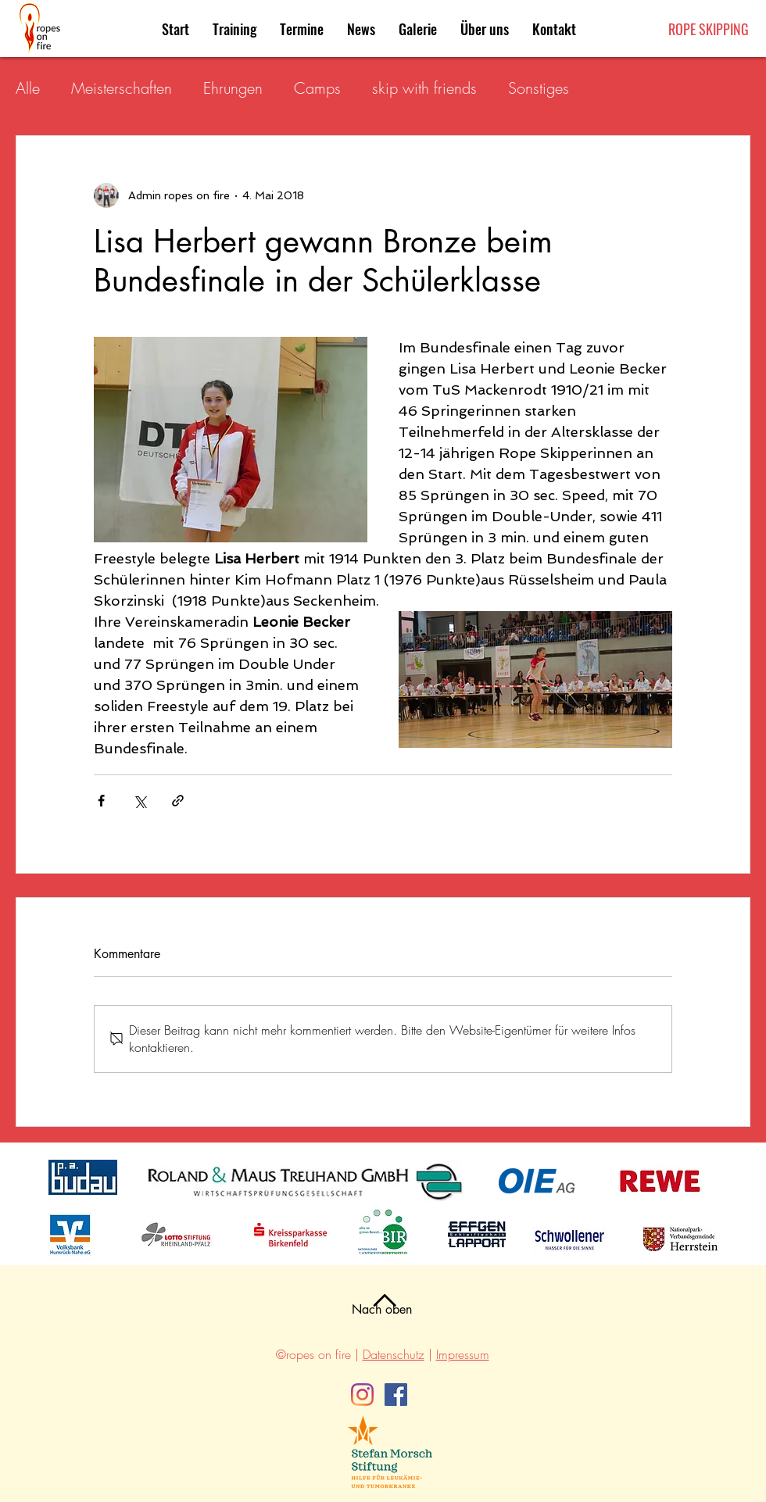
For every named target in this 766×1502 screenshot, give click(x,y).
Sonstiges (538, 87)
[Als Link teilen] (177, 800)
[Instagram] (362, 1394)
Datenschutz (393, 1354)
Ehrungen (233, 87)
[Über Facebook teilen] (101, 800)
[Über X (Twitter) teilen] (139, 800)
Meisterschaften (121, 87)
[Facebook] (396, 1394)
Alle (28, 87)
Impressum (462, 1354)
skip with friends (424, 87)
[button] (301, 29)
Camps (317, 87)
